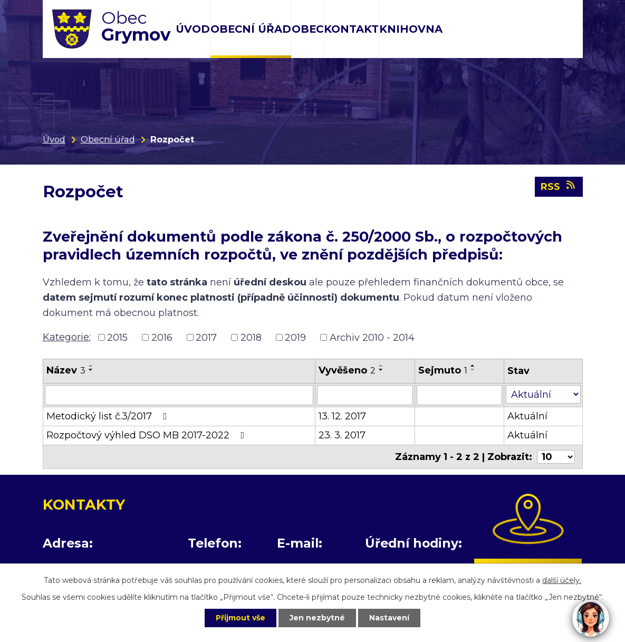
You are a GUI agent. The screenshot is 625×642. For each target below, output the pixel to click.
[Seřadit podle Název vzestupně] (91, 365)
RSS (559, 186)
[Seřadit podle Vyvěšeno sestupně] (381, 370)
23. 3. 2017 (342, 435)
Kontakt (351, 29)
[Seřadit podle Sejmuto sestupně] (473, 370)
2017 (206, 337)
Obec (307, 29)
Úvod (193, 29)
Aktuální (527, 416)
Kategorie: (67, 337)
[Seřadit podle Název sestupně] (91, 370)
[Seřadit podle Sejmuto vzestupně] (473, 365)
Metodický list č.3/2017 (108, 416)
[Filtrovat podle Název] (179, 395)
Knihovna (411, 29)
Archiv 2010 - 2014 (372, 337)
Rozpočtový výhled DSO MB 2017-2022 (147, 435)
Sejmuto (442, 370)
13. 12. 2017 (342, 416)
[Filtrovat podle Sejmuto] (459, 395)
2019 (295, 337)
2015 (117, 337)
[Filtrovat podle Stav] (543, 394)
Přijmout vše (240, 617)
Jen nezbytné (317, 617)
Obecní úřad (250, 29)
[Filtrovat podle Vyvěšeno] (365, 395)
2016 (161, 337)
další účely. (561, 580)
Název (65, 370)
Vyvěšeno (347, 370)
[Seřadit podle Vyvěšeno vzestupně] (381, 365)
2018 (251, 337)
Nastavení (389, 617)
